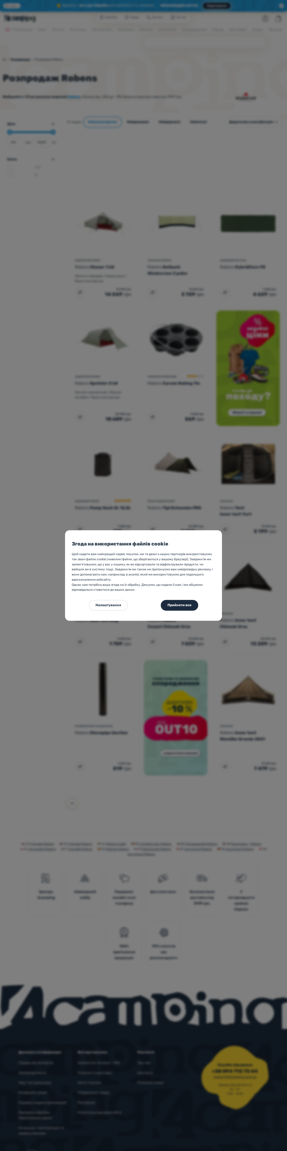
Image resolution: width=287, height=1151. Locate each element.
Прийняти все (179, 605)
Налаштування (108, 605)
